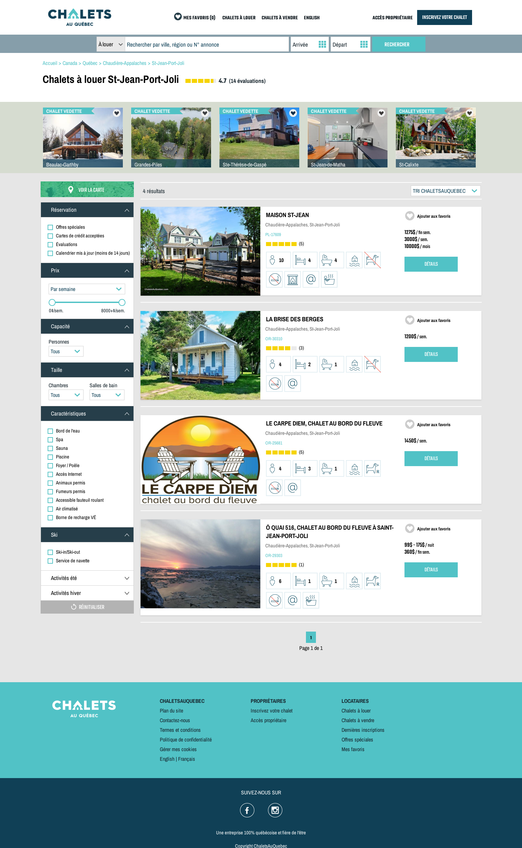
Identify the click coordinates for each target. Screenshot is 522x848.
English (167, 758)
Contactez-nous (175, 720)
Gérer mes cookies (178, 749)
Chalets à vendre (358, 720)
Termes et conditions (180, 729)
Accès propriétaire (268, 720)
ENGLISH (312, 18)
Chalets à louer (356, 710)
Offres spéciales (357, 739)
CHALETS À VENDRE (280, 18)
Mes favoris (353, 749)
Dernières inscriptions (363, 729)
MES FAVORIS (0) (199, 18)
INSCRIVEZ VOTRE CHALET (444, 17)
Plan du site (171, 710)
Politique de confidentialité (186, 739)
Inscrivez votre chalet (272, 710)
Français (186, 758)
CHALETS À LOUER (239, 18)
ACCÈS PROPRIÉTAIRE (393, 18)
